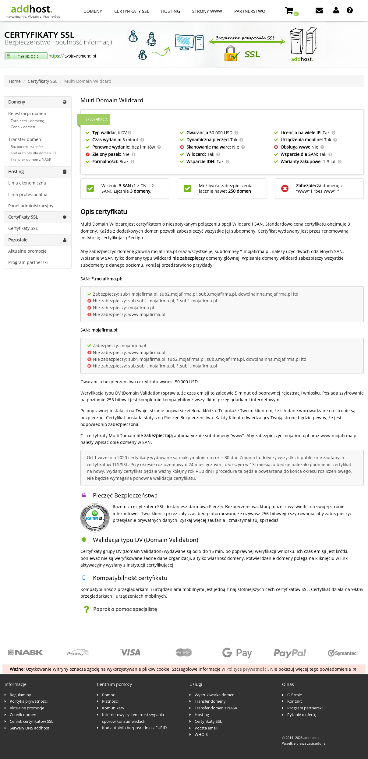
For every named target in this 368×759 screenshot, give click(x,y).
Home (15, 81)
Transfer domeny (210, 701)
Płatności (110, 701)
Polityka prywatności (29, 701)
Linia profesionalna (28, 194)
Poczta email (206, 728)
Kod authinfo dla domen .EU (34, 153)
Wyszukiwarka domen (215, 695)
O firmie (294, 695)
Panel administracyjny (30, 206)
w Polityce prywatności (245, 669)
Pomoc (108, 695)
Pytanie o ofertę (301, 714)
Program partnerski (28, 262)
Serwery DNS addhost (29, 728)
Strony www (207, 11)
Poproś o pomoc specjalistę (125, 609)
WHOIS (201, 734)
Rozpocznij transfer (27, 146)
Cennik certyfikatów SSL (31, 721)
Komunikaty (113, 708)
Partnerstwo (249, 11)
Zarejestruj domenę (27, 120)
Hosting (170, 11)
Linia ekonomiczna (27, 183)
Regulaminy (20, 695)
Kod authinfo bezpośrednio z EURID (134, 727)
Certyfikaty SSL (131, 11)
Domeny (92, 11)
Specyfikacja (97, 119)
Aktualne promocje (27, 251)
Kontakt (294, 701)
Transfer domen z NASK (31, 159)
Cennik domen (23, 126)
